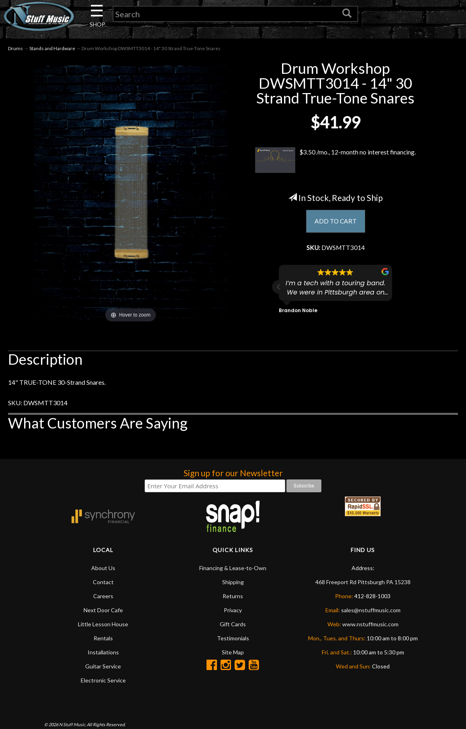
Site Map (233, 652)
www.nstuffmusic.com (370, 624)
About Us (103, 568)
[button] (279, 288)
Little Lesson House (103, 624)
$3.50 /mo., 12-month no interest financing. (335, 160)
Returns (233, 596)
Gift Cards (233, 624)
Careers (103, 596)
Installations (103, 652)
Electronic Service (103, 680)
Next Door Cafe (103, 610)
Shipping (233, 582)
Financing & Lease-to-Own (232, 568)
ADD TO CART (335, 222)
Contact (103, 582)
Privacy (233, 610)
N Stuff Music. (72, 724)
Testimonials (233, 638)
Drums (15, 49)
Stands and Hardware (52, 49)
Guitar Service (103, 666)
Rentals (103, 638)
